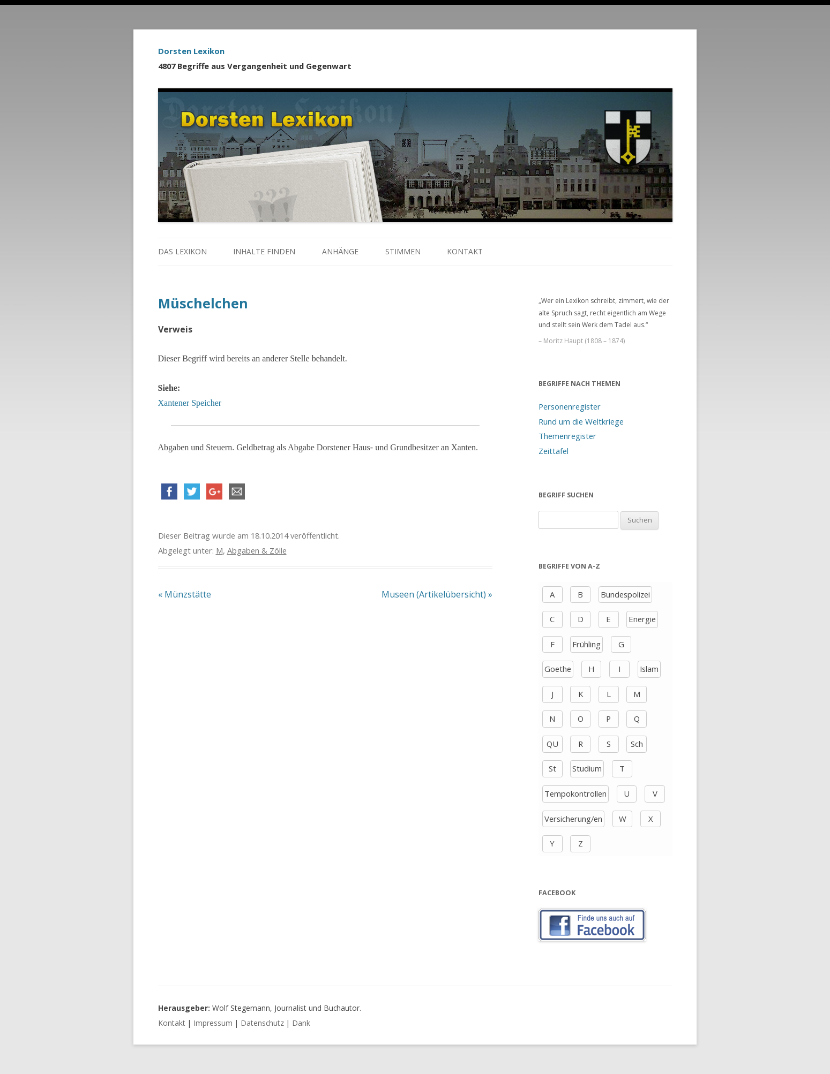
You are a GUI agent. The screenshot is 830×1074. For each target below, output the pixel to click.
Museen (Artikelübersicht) (437, 594)
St (552, 768)
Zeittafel (554, 450)
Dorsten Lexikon (191, 51)
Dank (301, 1023)
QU (552, 743)
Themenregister (567, 435)
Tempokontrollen (575, 793)
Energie (642, 619)
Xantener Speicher (190, 402)
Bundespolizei (625, 594)
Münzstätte (184, 594)
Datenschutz (262, 1023)
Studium (587, 768)
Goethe (557, 668)
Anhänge (340, 251)
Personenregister (570, 406)
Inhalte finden (264, 251)
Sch (637, 743)
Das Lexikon (182, 251)
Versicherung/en (573, 818)
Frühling (586, 644)
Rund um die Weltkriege (581, 421)
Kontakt (465, 251)
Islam (649, 668)
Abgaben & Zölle (257, 550)
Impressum (213, 1023)
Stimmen (403, 251)
